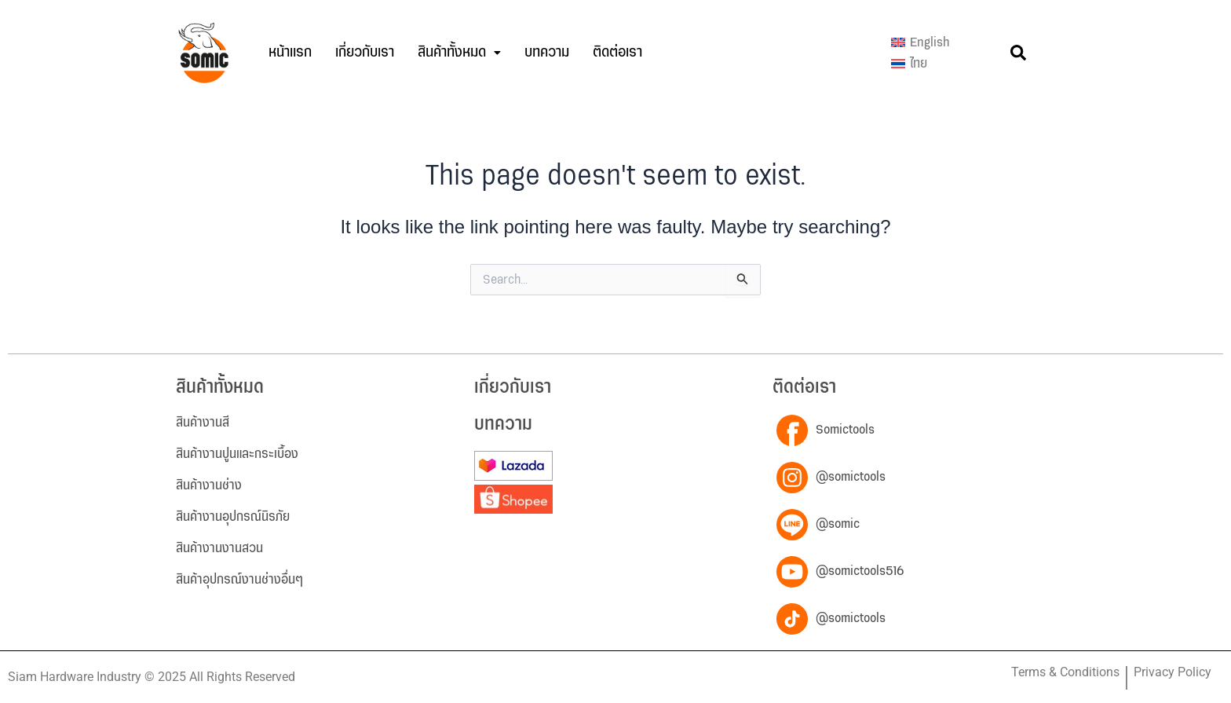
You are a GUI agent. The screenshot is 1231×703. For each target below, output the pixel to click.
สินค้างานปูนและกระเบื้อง (237, 454)
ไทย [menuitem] (918, 63)
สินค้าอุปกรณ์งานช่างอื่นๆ (239, 579)
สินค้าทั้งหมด (459, 52)
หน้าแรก (290, 52)
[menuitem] (920, 42)
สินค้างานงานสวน (219, 548)
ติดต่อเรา (617, 52)
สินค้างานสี (202, 422)
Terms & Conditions (1065, 672)
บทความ (546, 52)
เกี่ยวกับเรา (364, 52)
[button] (459, 52)
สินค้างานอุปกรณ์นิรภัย (233, 517)
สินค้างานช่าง (209, 485)
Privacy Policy (1172, 672)
